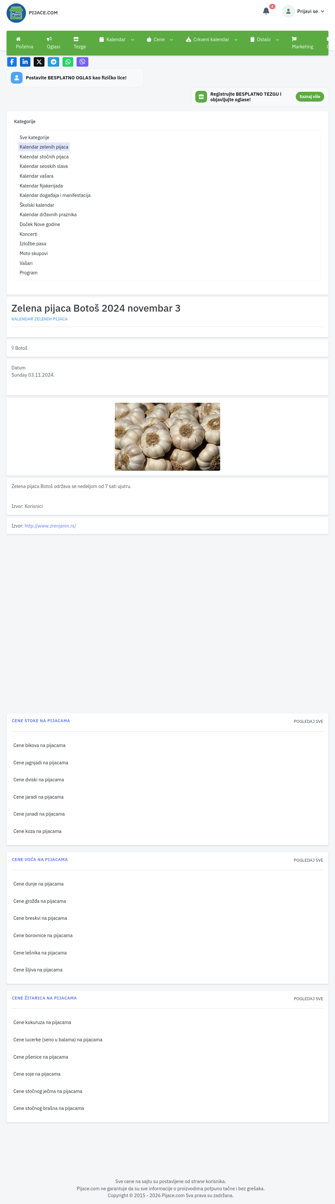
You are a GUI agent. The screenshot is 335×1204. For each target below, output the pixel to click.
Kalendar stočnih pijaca (44, 157)
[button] (116, 39)
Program (29, 272)
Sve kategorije (34, 137)
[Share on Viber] (82, 62)
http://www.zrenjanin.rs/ (50, 526)
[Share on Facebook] (12, 62)
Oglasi (53, 43)
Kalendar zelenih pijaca (44, 147)
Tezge (80, 43)
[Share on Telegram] (54, 62)
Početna (24, 43)
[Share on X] (39, 62)
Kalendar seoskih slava (44, 166)
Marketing (302, 43)
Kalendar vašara (37, 176)
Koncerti (28, 234)
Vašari (26, 263)
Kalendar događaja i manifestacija (55, 195)
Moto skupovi (34, 253)
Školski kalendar (37, 205)
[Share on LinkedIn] (25, 62)
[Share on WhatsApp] (67, 62)
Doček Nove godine (40, 224)
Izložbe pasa (33, 243)
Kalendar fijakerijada (41, 186)
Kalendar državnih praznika (48, 214)
